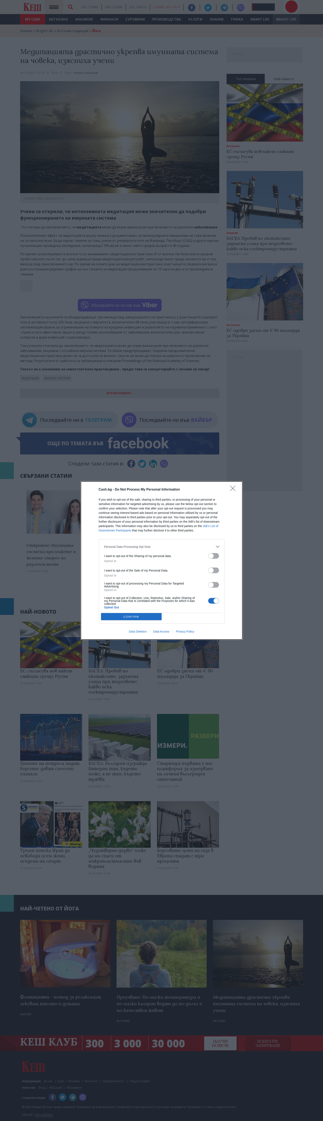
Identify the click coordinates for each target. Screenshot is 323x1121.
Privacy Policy (185, 631)
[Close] (234, 490)
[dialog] (161, 560)
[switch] (213, 556)
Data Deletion (138, 631)
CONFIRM (131, 616)
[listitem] (161, 546)
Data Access (161, 631)
